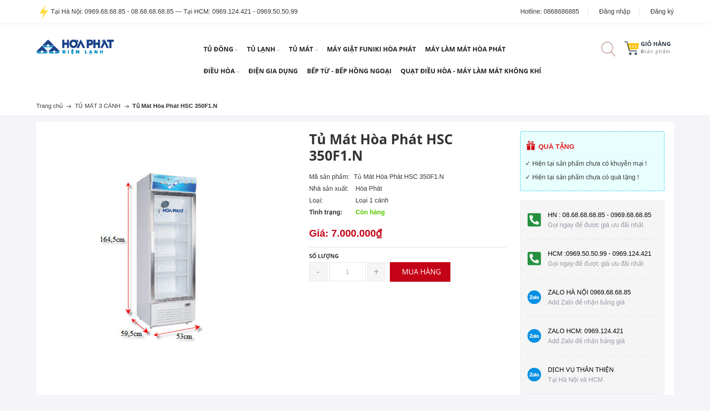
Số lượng (324, 256)
